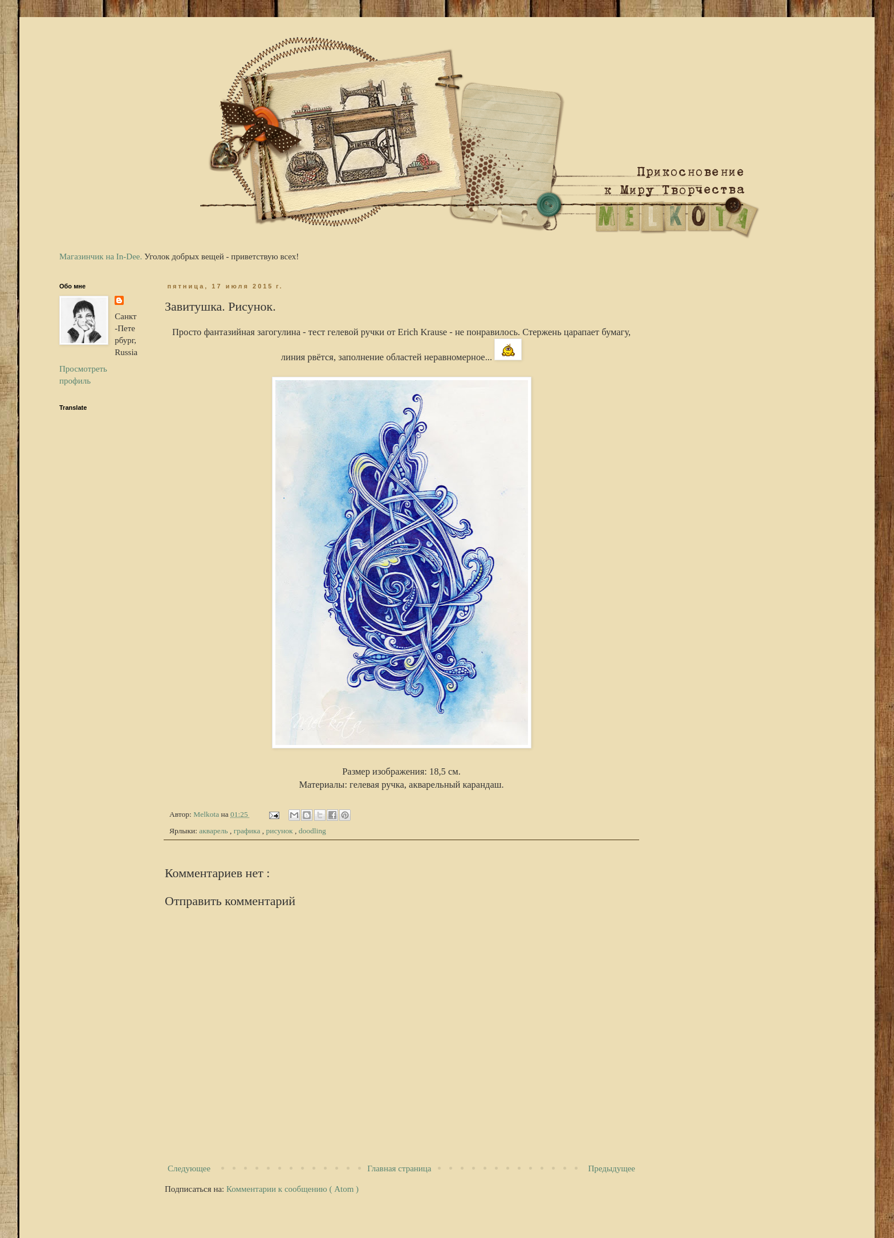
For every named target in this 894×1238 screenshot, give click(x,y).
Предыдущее (612, 1168)
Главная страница (399, 1168)
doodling (312, 830)
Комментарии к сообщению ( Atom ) (292, 1189)
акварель (214, 830)
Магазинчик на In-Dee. (100, 256)
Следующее (189, 1168)
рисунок (280, 830)
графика (248, 830)
